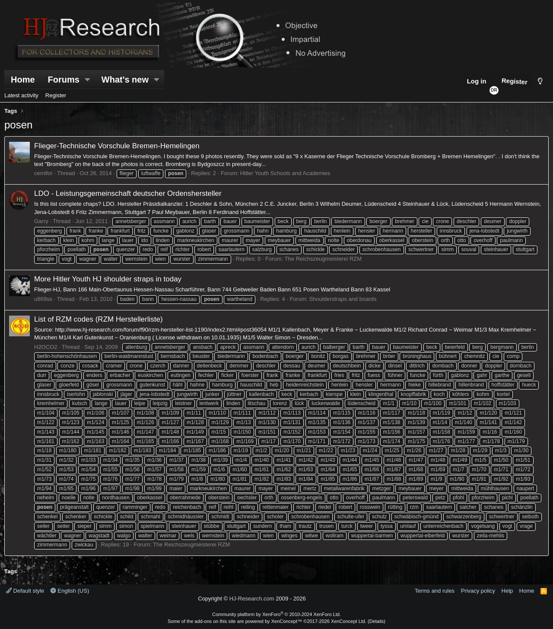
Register (55, 95)
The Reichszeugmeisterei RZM (323, 258)
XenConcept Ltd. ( (350, 621)
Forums (63, 79)
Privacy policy (478, 590)
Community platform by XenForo (276, 614)
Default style (25, 590)
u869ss (43, 299)
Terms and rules (434, 590)
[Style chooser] (540, 81)
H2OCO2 (45, 347)
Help (507, 590)
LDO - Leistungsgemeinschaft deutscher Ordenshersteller (128, 193)
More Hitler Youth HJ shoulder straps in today (107, 279)
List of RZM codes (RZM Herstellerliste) (98, 319)
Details (376, 621)
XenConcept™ (286, 621)
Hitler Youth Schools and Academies (285, 173)
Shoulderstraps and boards (342, 299)
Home (23, 79)
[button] (87, 79)
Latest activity (21, 95)
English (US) (70, 590)
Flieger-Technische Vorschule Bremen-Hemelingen (117, 146)
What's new (125, 79)
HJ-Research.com (251, 598)
